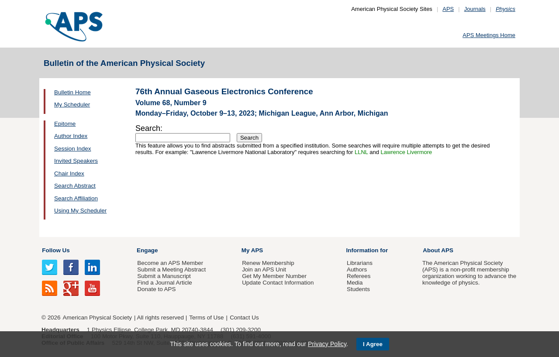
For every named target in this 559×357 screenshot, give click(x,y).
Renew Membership (268, 263)
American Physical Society (97, 317)
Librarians (360, 263)
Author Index (70, 136)
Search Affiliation (76, 198)
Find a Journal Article (164, 282)
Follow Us (55, 250)
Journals (475, 9)
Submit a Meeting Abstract (171, 269)
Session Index (72, 148)
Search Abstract (75, 185)
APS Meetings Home (488, 35)
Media (355, 282)
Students (358, 289)
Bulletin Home (72, 92)
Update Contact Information (278, 282)
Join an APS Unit (264, 269)
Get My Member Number (274, 276)
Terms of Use (206, 317)
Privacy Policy (327, 343)
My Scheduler (72, 104)
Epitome (65, 123)
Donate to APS (156, 289)
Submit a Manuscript (163, 276)
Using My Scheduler (80, 210)
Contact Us (244, 317)
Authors (357, 269)
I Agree (373, 344)
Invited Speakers (76, 161)
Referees (359, 276)
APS (448, 9)
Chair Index (69, 173)
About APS (438, 250)
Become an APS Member (170, 263)
